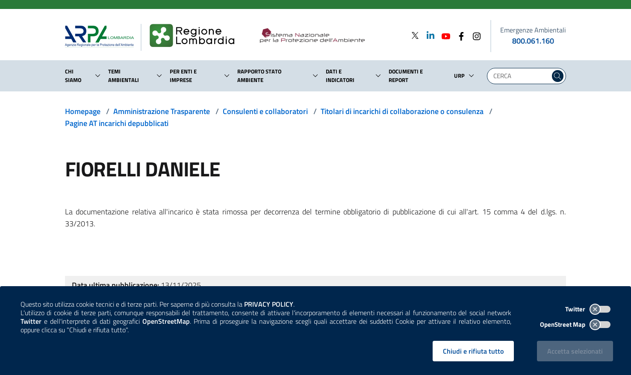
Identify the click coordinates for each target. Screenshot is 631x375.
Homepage (82, 111)
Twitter (587, 309)
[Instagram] (474, 35)
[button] (98, 75)
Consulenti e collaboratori (265, 111)
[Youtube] (443, 35)
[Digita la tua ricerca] (520, 76)
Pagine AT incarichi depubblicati (116, 123)
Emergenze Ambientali (533, 30)
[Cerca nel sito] (557, 76)
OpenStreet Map (575, 324)
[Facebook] (458, 35)
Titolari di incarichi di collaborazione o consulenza (402, 111)
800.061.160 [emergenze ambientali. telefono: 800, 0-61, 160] (533, 41)
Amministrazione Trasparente (161, 111)
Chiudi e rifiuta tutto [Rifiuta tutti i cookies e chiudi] (473, 351)
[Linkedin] (428, 35)
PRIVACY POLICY (268, 304)
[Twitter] (415, 35)
